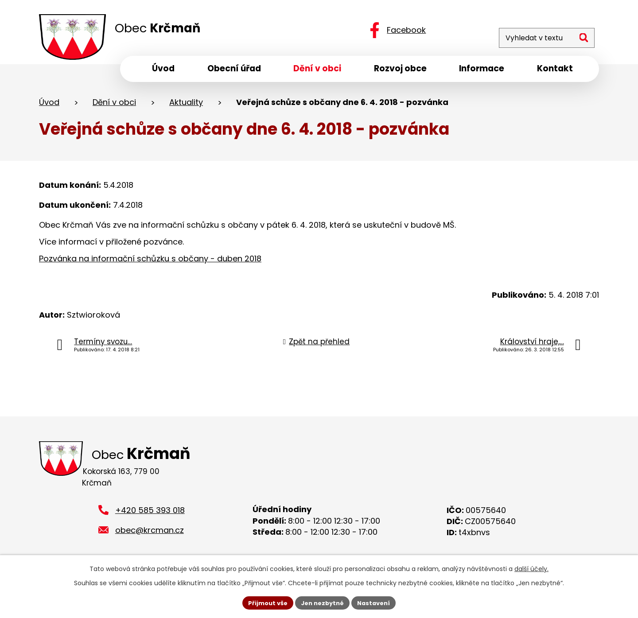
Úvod (49, 105)
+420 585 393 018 (150, 505)
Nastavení (377, 602)
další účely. (531, 567)
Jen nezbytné (322, 602)
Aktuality (186, 105)
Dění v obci (114, 105)
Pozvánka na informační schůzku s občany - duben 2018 (150, 262)
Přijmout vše (264, 602)
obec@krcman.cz (149, 525)
